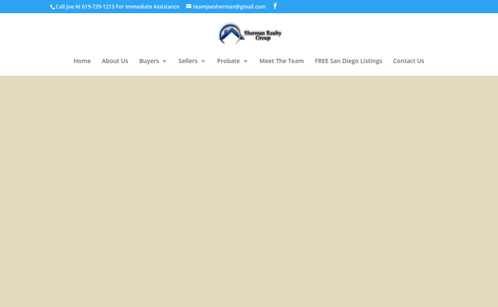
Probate (228, 61)
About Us (115, 61)
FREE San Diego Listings (348, 61)
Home (82, 61)
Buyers (149, 61)
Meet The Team (282, 61)
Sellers (188, 61)
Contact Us (408, 61)
